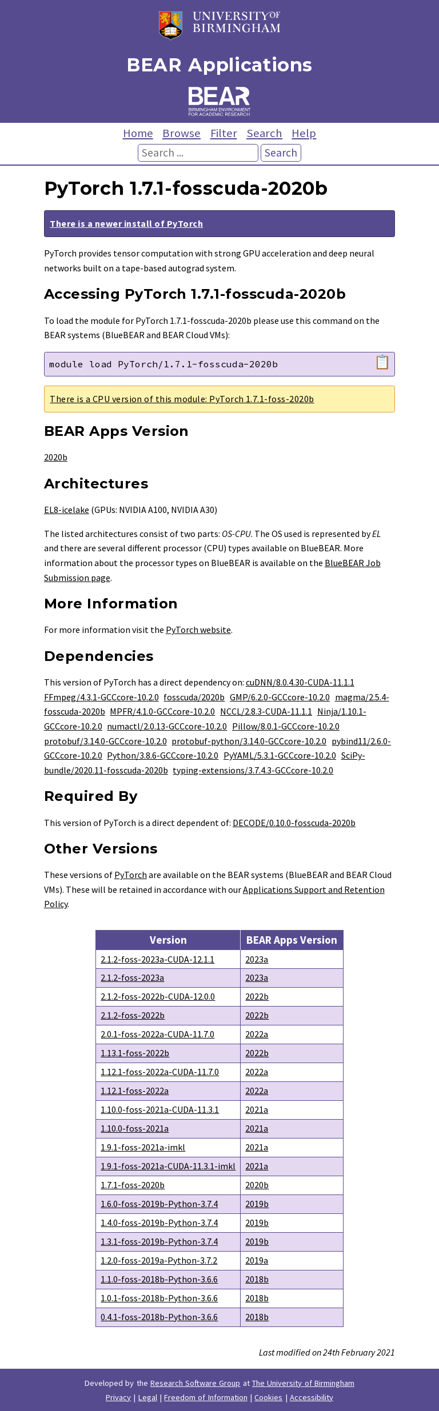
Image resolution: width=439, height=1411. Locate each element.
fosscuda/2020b (194, 697)
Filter (223, 133)
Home (138, 133)
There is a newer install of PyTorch (126, 223)
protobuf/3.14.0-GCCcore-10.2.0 (105, 741)
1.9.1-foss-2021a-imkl (143, 1147)
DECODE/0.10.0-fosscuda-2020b (294, 822)
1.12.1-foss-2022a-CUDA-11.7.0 (160, 1071)
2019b (257, 1203)
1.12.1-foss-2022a (135, 1090)
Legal (147, 1397)
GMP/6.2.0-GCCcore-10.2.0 (280, 697)
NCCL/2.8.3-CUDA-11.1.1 (266, 711)
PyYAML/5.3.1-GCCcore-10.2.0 (280, 755)
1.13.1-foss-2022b (135, 1053)
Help (304, 133)
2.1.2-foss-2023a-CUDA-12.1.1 (157, 959)
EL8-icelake (66, 509)
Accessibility (311, 1397)
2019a (256, 1260)
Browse (181, 133)
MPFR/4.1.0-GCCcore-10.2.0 (162, 711)
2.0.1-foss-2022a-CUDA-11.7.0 (157, 1034)
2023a (256, 959)
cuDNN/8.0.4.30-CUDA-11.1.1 (300, 682)
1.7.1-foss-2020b (133, 1184)
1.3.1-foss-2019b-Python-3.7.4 (159, 1241)
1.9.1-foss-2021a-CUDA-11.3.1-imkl (168, 1166)
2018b (257, 1279)
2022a (256, 1034)
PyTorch (130, 874)
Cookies (268, 1397)
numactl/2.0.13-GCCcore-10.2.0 (167, 726)
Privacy (118, 1397)
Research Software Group (195, 1383)
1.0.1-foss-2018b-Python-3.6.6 (159, 1298)
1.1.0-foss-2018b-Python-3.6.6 (159, 1279)
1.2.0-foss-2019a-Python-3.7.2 (159, 1260)
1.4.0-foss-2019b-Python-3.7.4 (159, 1222)
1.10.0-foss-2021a (135, 1128)
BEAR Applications (219, 65)
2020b (55, 457)
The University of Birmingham (303, 1383)
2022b (257, 996)
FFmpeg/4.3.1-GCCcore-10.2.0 (101, 697)
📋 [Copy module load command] (382, 362)
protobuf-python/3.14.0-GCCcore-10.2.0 (248, 741)
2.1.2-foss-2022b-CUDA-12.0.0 (158, 996)
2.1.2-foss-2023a (132, 977)
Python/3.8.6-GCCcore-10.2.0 (162, 755)
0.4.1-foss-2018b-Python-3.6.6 (159, 1316)
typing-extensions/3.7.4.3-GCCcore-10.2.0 (253, 770)
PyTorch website (198, 629)
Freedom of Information (206, 1397)
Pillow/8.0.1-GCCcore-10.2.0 (286, 726)
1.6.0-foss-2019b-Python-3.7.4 (159, 1203)
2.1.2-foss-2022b (133, 1015)
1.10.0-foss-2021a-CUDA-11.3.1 (160, 1109)
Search (264, 133)
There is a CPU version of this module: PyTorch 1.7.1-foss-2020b (182, 398)
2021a (256, 1109)
